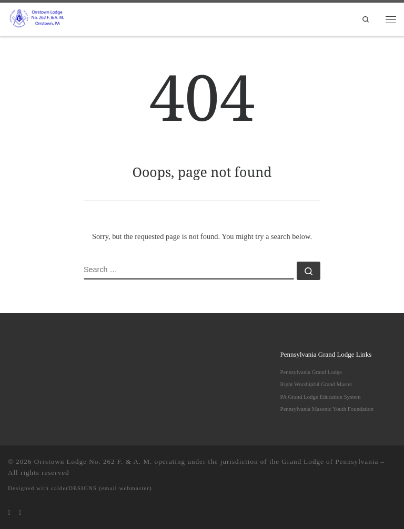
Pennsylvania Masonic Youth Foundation (327, 409)
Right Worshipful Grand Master (316, 384)
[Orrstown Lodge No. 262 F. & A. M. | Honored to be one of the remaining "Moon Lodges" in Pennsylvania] (37, 18)
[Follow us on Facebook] (20, 512)
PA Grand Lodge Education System (320, 396)
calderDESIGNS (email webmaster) (101, 488)
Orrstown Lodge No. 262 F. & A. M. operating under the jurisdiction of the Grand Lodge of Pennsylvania (206, 461)
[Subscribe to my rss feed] (9, 512)
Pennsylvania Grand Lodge (311, 372)
